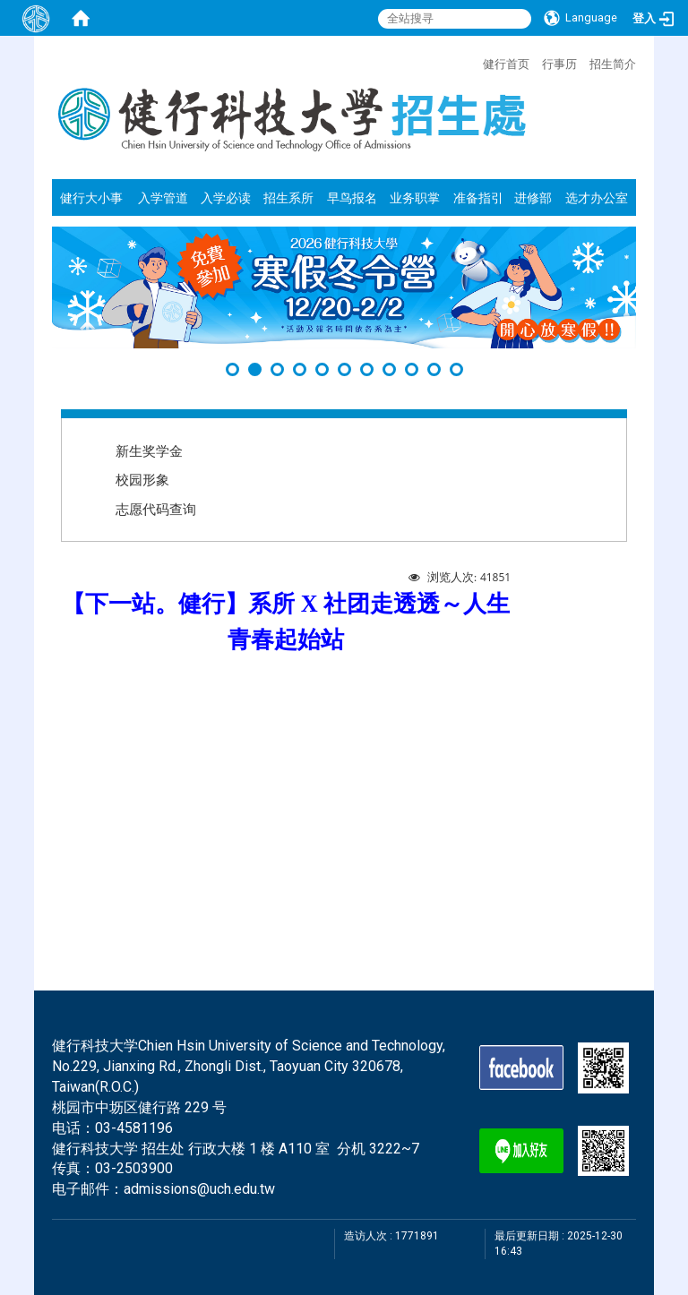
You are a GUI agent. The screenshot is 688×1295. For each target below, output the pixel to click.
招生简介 (612, 64)
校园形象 (142, 479)
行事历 (559, 64)
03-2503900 (134, 1168)
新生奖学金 (149, 450)
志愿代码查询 (156, 509)
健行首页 (506, 64)
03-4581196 (134, 1127)
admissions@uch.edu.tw (199, 1188)
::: (473, 62)
